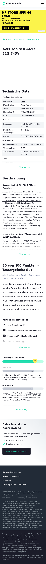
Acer (9, 39)
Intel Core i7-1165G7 (22, 241)
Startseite (3, 39)
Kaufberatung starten (15, 451)
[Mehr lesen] (23, 167)
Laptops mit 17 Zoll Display (29, 200)
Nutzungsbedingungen (11, 472)
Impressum (6, 480)
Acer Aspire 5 (33, 39)
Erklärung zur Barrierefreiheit (14, 485)
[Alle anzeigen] (23, 347)
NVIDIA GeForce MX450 (31, 144)
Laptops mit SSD (13, 203)
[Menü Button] (42, 3)
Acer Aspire (19, 39)
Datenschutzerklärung (11, 476)
